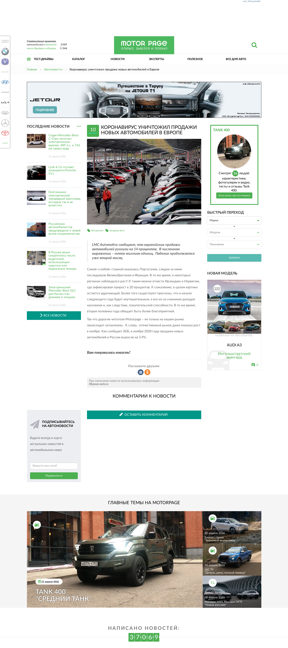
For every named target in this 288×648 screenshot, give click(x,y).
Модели (234, 232)
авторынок (97, 230)
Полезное (195, 59)
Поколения (234, 244)
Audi (4, 41)
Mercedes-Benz (4, 123)
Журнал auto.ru (98, 384)
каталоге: (51, 44)
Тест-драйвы (44, 59)
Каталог (78, 59)
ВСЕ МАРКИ (4, 142)
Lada (4, 113)
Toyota (4, 133)
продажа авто (117, 230)
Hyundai (4, 82)
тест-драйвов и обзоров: (41, 48)
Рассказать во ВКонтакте (141, 372)
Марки (234, 220)
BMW (4, 51)
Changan (4, 62)
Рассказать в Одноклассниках (148, 372)
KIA (4, 102)
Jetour (4, 92)
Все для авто (236, 59)
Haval (4, 72)
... (79, 126)
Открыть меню (29, 63)
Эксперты (156, 59)
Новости (118, 59)
